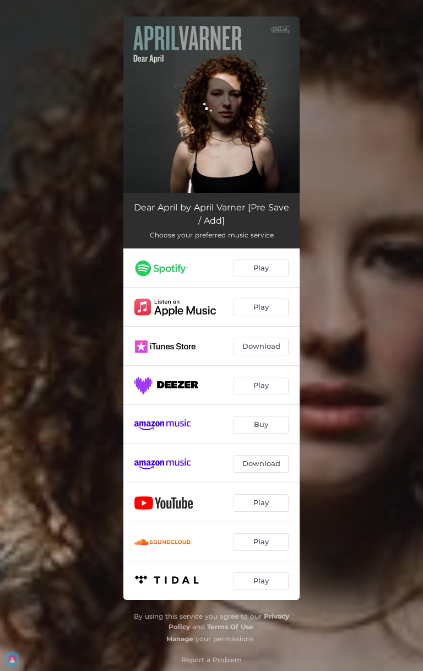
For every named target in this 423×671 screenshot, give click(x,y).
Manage (179, 639)
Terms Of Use (230, 627)
